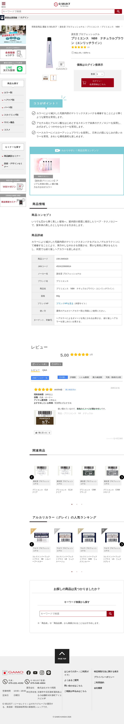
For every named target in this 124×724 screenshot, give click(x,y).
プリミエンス (62, 281)
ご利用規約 (99, 682)
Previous (32, 477)
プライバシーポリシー (104, 677)
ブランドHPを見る (64, 303)
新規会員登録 (11, 17)
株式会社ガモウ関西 (46, 688)
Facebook (28, 672)
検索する (118, 11)
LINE (48, 672)
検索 (110, 614)
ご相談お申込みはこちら (75, 691)
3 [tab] (81, 507)
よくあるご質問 (71, 680)
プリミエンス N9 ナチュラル (78, 413)
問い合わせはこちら (73, 686)
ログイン (24, 17)
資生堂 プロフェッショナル (85, 34)
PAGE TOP (62, 659)
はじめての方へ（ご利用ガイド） (76, 673)
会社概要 (98, 688)
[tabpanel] (49, 52)
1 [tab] (71, 507)
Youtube (35, 672)
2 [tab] (76, 507)
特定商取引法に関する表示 (106, 671)
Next (122, 477)
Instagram (42, 672)
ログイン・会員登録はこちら (97, 82)
